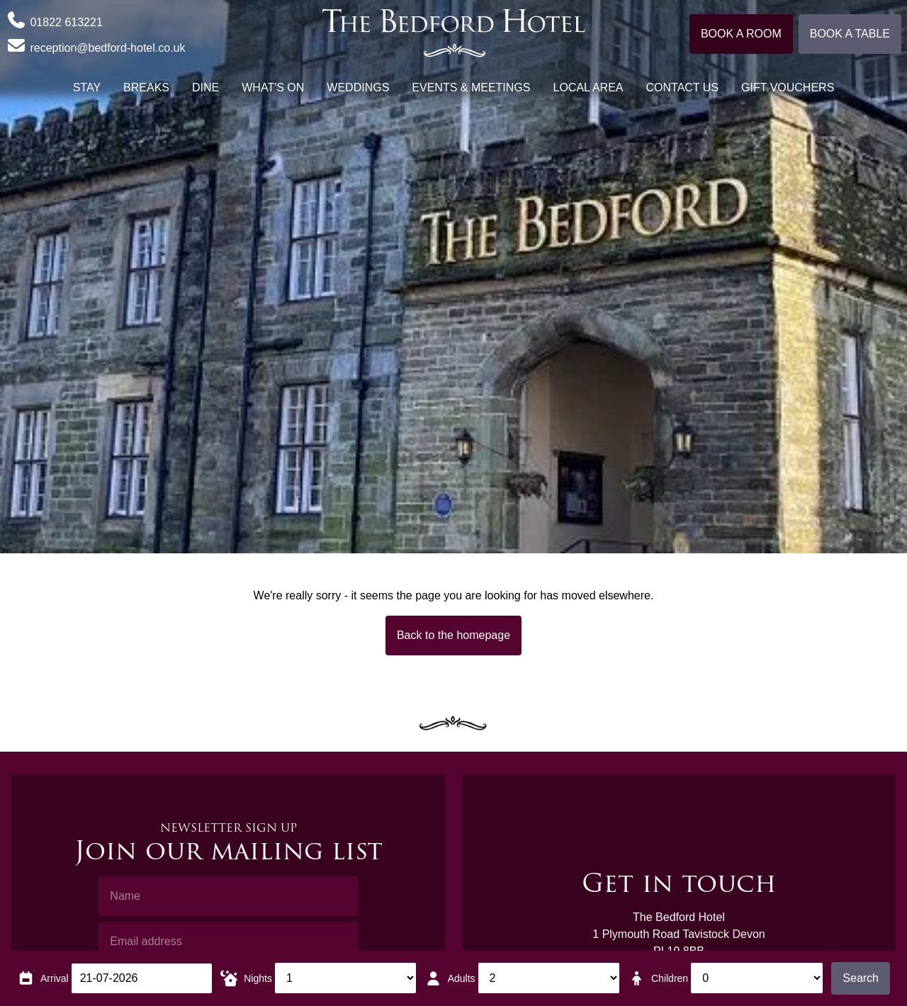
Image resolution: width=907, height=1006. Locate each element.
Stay (87, 87)
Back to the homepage (453, 635)
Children (669, 978)
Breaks (146, 87)
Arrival (54, 978)
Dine (205, 87)
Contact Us (682, 87)
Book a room (741, 34)
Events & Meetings (471, 87)
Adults (461, 978)
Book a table (850, 34)
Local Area (588, 87)
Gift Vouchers (787, 87)
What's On (273, 87)
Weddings (358, 87)
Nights (258, 978)
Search (861, 978)
